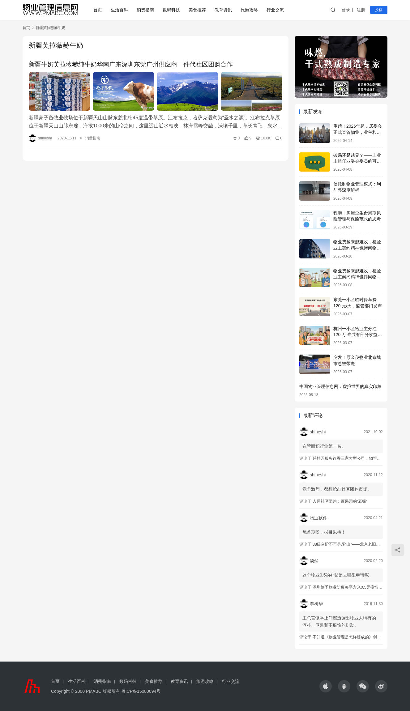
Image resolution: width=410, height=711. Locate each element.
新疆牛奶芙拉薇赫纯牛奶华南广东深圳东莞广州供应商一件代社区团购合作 (131, 64)
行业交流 (275, 9)
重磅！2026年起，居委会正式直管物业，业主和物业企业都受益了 (357, 132)
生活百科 (119, 9)
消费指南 (145, 9)
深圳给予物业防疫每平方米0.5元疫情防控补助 (354, 587)
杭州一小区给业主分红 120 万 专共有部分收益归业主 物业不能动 (357, 334)
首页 (97, 9)
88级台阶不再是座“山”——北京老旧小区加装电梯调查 (360, 544)
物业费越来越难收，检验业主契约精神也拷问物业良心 (357, 247)
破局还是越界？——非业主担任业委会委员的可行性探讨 (357, 161)
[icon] (325, 686)
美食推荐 (197, 9)
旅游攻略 (249, 9)
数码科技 (171, 9)
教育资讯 (223, 9)
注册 (361, 9)
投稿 (378, 10)
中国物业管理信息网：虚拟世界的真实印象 (340, 386)
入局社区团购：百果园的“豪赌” (340, 501)
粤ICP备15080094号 (141, 691)
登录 (345, 9)
